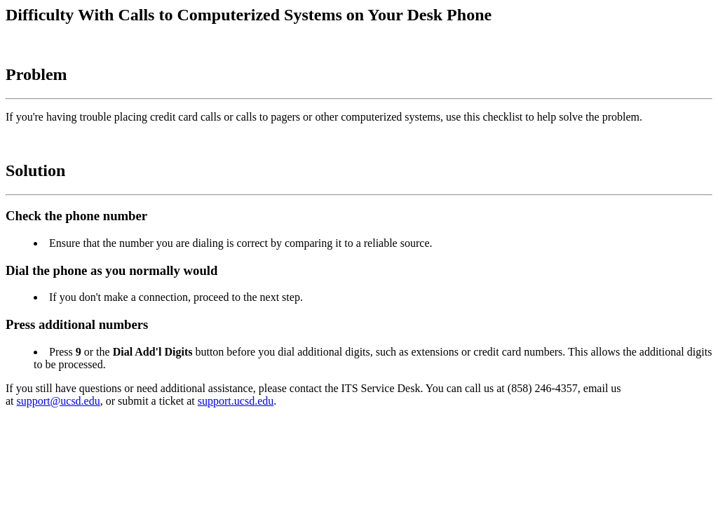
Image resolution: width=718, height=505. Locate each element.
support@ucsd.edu (58, 401)
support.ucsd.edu (235, 401)
